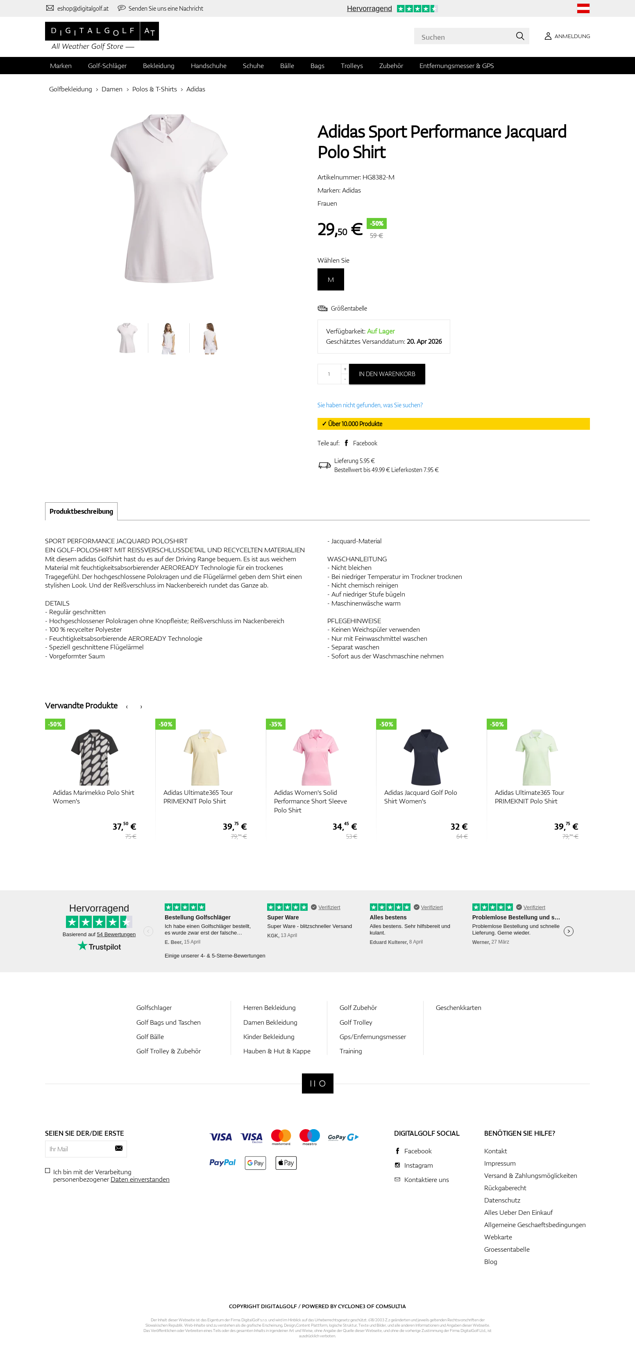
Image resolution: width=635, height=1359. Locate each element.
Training (351, 1050)
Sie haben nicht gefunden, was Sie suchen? (370, 405)
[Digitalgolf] (317, 1083)
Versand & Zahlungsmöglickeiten (530, 1175)
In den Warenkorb (387, 374)
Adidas (195, 88)
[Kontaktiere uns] (77, 8)
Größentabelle (342, 308)
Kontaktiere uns (426, 1179)
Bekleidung (159, 65)
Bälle (287, 65)
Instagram (418, 1165)
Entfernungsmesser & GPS (457, 65)
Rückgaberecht (505, 1187)
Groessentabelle (507, 1249)
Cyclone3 (351, 1306)
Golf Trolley (356, 1022)
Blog (490, 1261)
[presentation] (127, 706)
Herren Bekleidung (269, 1007)
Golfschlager (154, 1007)
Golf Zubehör (358, 1007)
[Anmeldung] (566, 36)
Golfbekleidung (70, 88)
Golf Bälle (150, 1036)
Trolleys (352, 65)
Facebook (365, 443)
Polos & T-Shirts (154, 88)
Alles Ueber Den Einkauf (518, 1212)
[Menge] (333, 374)
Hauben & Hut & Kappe (277, 1050)
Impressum (500, 1163)
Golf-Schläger (107, 65)
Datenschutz (502, 1200)
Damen (112, 88)
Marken (61, 65)
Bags (317, 65)
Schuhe (253, 65)
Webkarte (498, 1236)
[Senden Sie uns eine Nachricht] (160, 8)
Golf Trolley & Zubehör (168, 1050)
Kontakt (495, 1150)
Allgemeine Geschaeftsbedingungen (535, 1224)
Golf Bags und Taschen (168, 1022)
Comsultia (391, 1306)
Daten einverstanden (140, 1179)
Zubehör (391, 65)
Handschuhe (209, 65)
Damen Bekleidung (270, 1022)
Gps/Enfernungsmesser (373, 1036)
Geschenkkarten (458, 1007)
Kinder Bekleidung (269, 1036)
